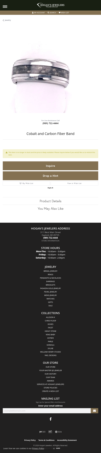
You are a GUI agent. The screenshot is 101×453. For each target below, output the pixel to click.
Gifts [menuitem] (50, 302)
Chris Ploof (50, 320)
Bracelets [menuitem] (50, 285)
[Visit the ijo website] (42, 432)
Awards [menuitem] (50, 381)
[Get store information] (51, 241)
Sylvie (50, 348)
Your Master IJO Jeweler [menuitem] (50, 370)
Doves (50, 324)
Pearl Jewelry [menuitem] (50, 292)
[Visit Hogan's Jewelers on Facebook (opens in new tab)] (51, 419)
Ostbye (50, 338)
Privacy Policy (30, 440)
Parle (50, 341)
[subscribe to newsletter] (94, 410)
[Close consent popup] (54, 448)
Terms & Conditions (46, 440)
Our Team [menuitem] (50, 377)
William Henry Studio (50, 352)
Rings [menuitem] (50, 274)
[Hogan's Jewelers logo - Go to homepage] (50, 5)
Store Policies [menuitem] (50, 387)
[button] (38, 13)
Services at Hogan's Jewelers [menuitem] (50, 384)
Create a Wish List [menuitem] (50, 391)
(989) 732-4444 (51, 123)
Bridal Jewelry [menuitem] (50, 271)
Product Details (50, 201)
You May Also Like (50, 208)
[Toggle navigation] (5, 7)
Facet (50, 327)
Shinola (50, 345)
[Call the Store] (50, 237)
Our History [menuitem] (50, 374)
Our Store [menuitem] (50, 367)
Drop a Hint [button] (50, 176)
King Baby (50, 334)
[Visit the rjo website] (50, 432)
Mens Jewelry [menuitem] (50, 295)
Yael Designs (50, 355)
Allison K (50, 317)
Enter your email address (50, 405)
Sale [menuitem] (50, 305)
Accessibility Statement (67, 440)
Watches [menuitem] (50, 298)
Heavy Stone (50, 331)
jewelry (8, 20)
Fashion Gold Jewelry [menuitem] (50, 288)
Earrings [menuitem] (50, 281)
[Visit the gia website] (58, 432)
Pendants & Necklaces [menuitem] (50, 278)
